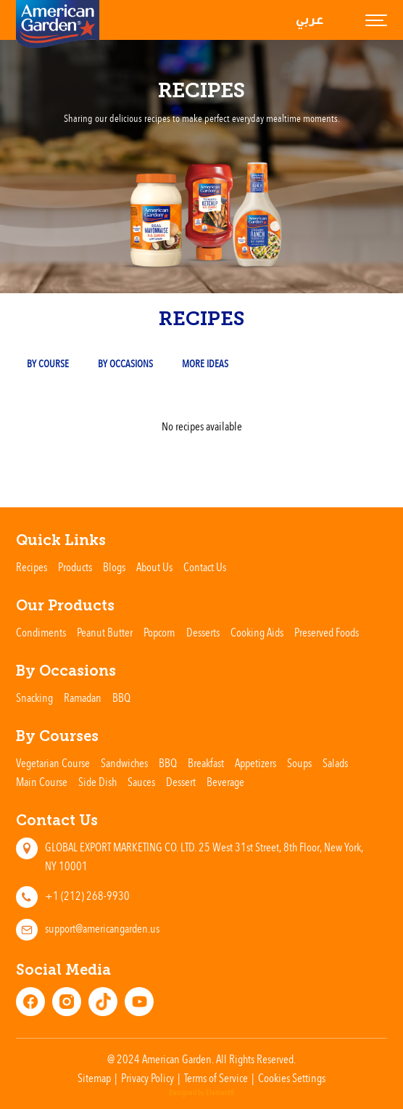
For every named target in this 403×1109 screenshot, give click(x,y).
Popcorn (159, 632)
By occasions (125, 363)
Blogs (114, 566)
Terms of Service (216, 1077)
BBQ (121, 697)
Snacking (34, 697)
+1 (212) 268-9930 (87, 895)
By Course (48, 363)
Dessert (181, 781)
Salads (335, 762)
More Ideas (205, 363)
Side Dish (97, 781)
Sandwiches (124, 762)
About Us (154, 566)
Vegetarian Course (53, 762)
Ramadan (82, 697)
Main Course (41, 781)
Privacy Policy (147, 1077)
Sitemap (94, 1077)
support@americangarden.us (102, 928)
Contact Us (204, 566)
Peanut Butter (105, 632)
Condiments (41, 632)
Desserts (203, 632)
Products (75, 566)
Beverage (225, 781)
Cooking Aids (256, 632)
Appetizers (255, 762)
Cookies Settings (291, 1077)
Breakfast (206, 762)
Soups (299, 762)
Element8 (220, 1092)
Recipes (31, 566)
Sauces (141, 781)
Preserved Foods (326, 632)
